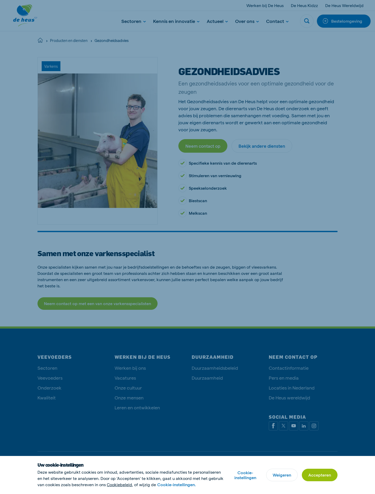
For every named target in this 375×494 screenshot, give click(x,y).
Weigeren (282, 474)
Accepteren (319, 474)
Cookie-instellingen (245, 475)
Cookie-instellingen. (176, 484)
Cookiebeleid (119, 484)
